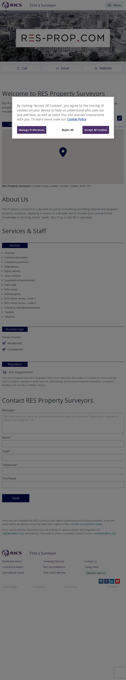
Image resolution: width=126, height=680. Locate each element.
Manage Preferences (32, 130)
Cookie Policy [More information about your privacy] (76, 119)
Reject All (67, 130)
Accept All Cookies (95, 130)
